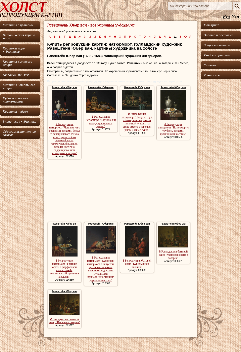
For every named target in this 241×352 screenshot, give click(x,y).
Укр (235, 16)
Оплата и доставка (218, 35)
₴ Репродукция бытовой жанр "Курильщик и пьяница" (137, 264)
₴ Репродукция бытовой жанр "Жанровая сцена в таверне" (173, 255)
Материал (211, 25)
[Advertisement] (120, 191)
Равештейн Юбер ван (64, 87)
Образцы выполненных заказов (19, 133)
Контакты (212, 75)
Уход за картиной (217, 55)
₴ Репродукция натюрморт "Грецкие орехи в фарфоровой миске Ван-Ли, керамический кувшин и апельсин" (64, 268)
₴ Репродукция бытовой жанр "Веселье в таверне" (64, 321)
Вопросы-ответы (217, 45)
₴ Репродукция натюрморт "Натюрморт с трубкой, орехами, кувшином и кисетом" (173, 129)
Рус (226, 16)
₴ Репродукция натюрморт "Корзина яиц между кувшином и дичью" (101, 121)
